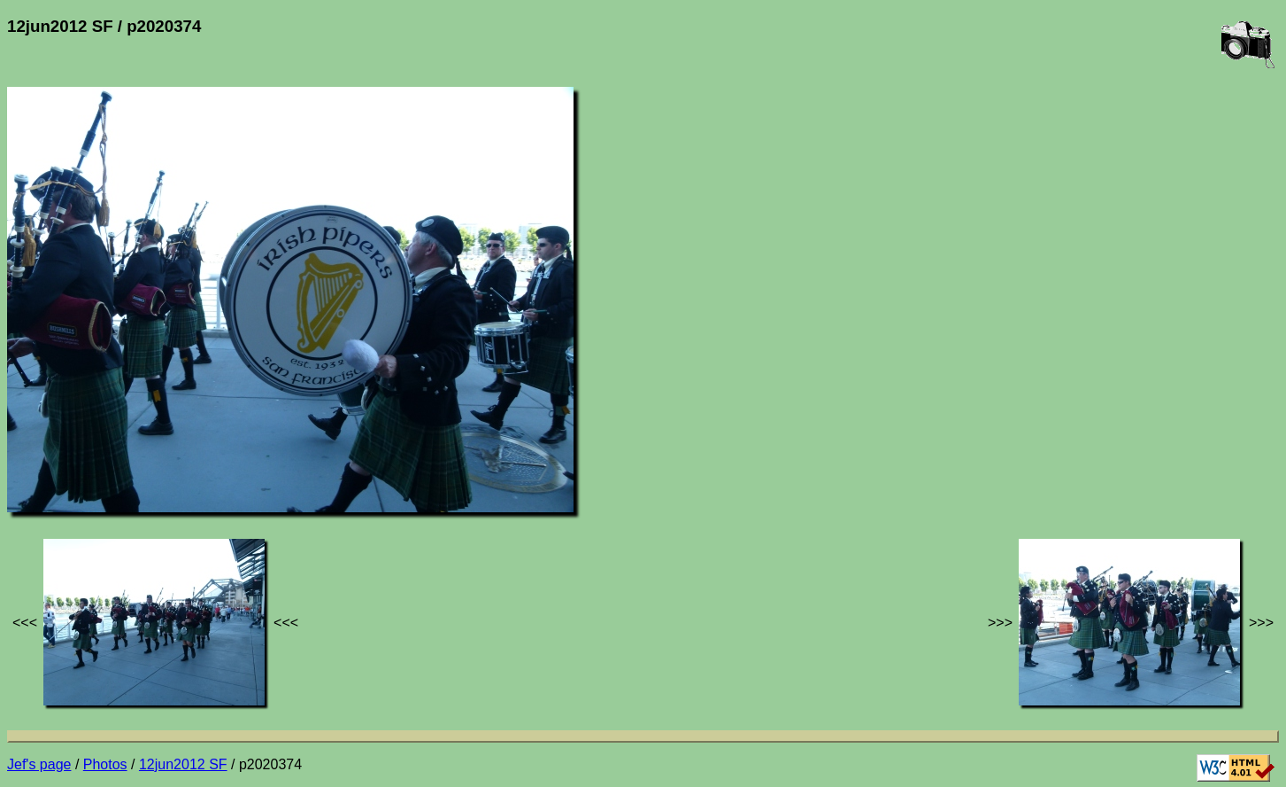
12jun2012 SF (183, 764)
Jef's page (39, 764)
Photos (105, 764)
